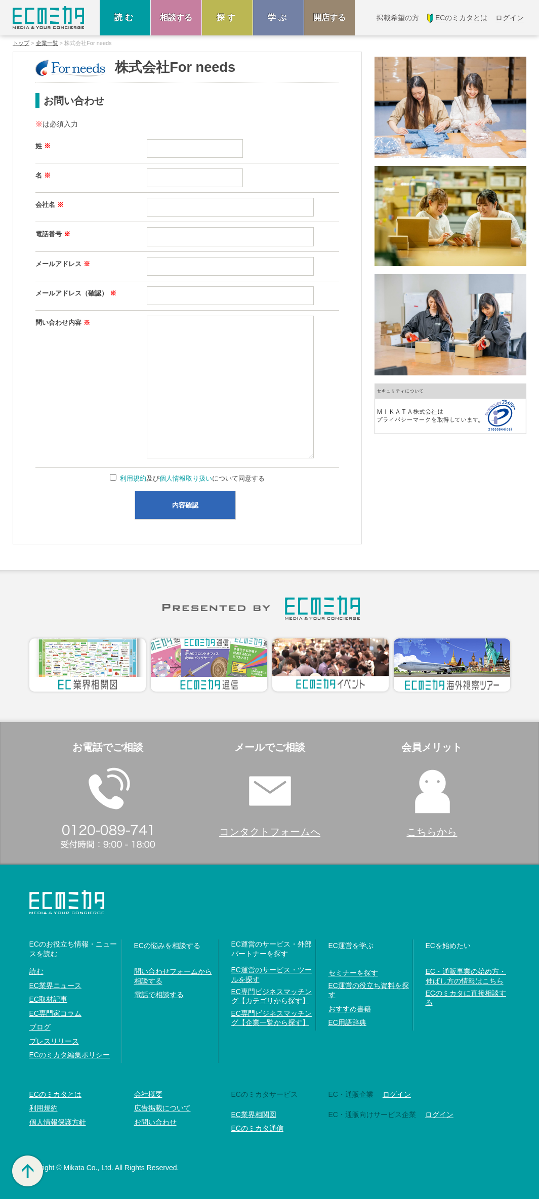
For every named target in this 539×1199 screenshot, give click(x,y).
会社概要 (148, 1094)
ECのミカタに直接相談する (466, 997)
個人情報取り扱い (185, 478)
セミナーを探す (353, 973)
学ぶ (278, 17)
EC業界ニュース (55, 985)
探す (227, 17)
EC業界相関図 (253, 1114)
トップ (21, 43)
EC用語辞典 (347, 1022)
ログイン (397, 1094)
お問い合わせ (155, 1122)
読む (125, 17)
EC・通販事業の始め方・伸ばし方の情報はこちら (466, 975)
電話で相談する (159, 995)
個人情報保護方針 (57, 1122)
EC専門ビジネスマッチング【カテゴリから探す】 (271, 996)
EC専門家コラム (55, 1013)
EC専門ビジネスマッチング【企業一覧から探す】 (271, 1017)
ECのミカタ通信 (257, 1128)
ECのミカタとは (55, 1094)
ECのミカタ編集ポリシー (69, 1055)
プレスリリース (54, 1041)
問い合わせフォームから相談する (173, 975)
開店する (329, 17)
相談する (176, 17)
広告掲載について (162, 1108)
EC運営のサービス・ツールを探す (271, 974)
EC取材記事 (48, 999)
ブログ (40, 1027)
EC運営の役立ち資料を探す (368, 990)
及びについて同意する (191, 478)
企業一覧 (47, 43)
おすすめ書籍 (349, 1009)
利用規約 (133, 478)
